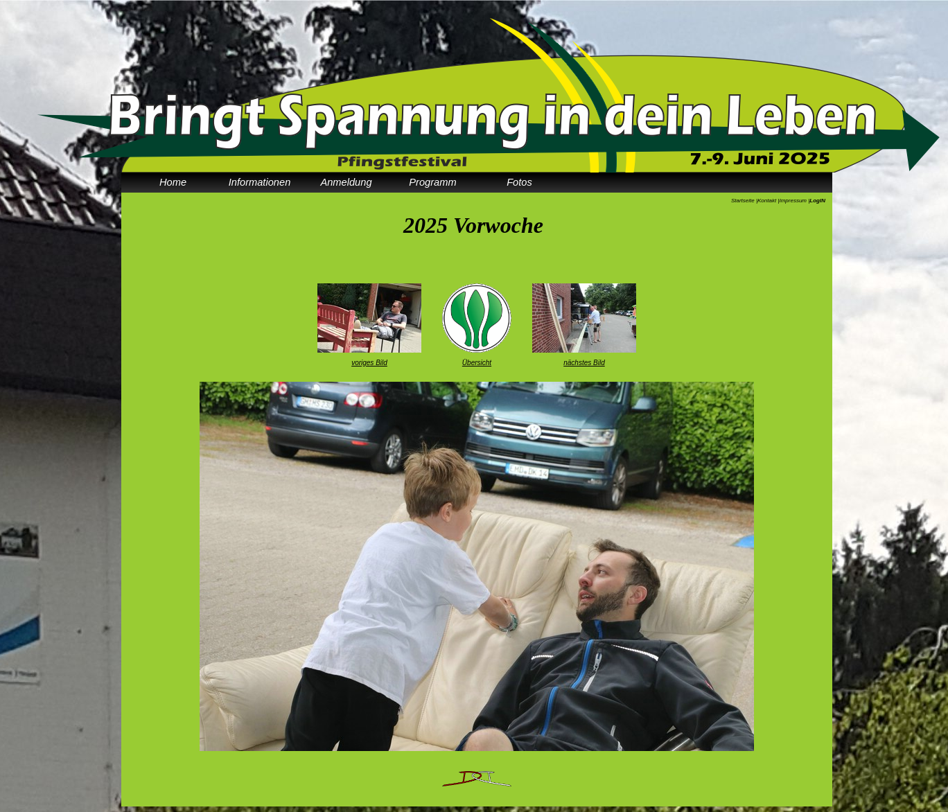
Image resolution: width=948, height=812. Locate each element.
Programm (432, 182)
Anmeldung (345, 182)
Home (172, 182)
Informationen (260, 182)
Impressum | (794, 200)
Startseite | (744, 200)
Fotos (519, 182)
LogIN (817, 200)
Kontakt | (768, 200)
